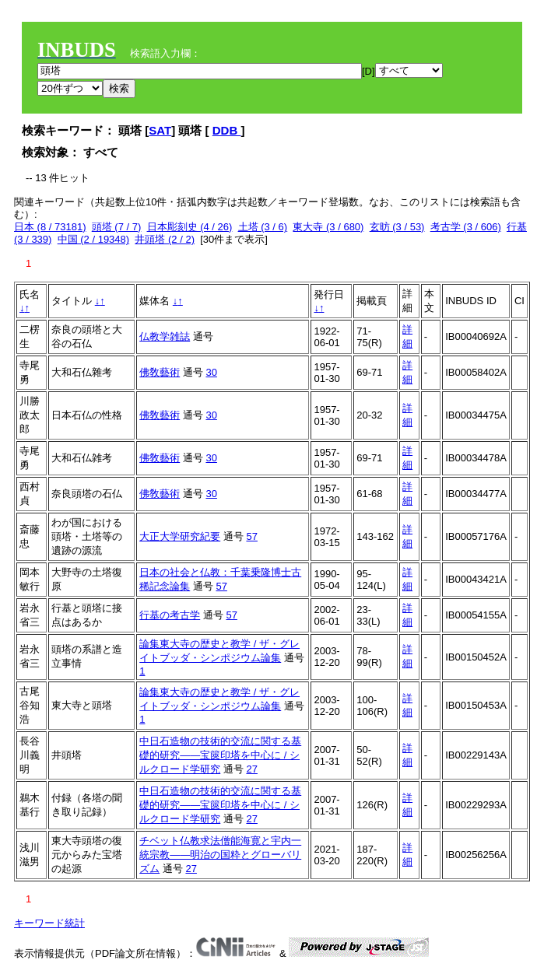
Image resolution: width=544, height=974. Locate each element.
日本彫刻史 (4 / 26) (190, 227)
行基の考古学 (169, 615)
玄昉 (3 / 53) (397, 227)
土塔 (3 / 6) (263, 227)
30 (210, 372)
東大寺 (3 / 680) (328, 227)
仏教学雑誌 (164, 336)
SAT (160, 130)
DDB (226, 130)
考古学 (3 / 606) (465, 227)
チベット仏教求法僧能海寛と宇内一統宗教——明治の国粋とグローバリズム (220, 854)
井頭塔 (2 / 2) (165, 239)
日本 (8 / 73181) (50, 227)
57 (251, 536)
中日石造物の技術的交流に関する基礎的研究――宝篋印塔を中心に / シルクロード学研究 (220, 755)
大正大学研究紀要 (179, 536)
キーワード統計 (49, 923)
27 (251, 769)
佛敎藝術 (159, 372)
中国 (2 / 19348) (94, 239)
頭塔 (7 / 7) (117, 227)
